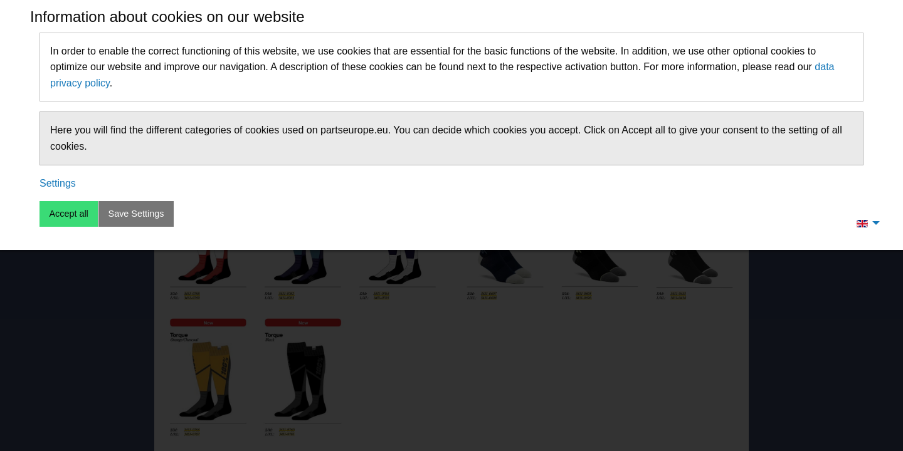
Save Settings (136, 214)
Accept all (68, 214)
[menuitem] (865, 223)
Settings (58, 183)
